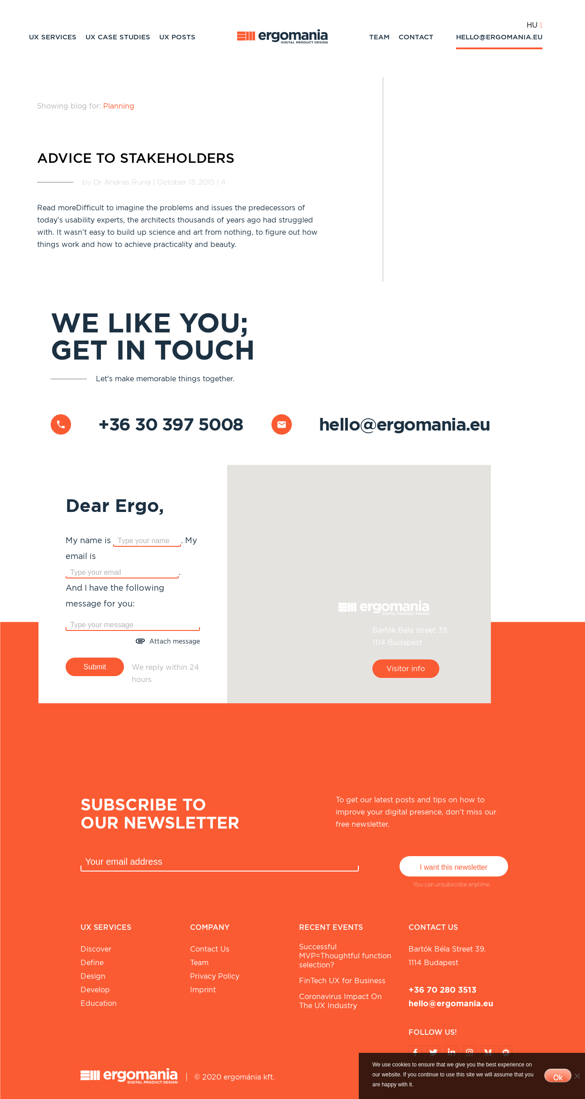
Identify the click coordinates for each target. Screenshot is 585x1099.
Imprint (203, 989)
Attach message (174, 641)
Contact (416, 37)
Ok (557, 1077)
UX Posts (177, 37)
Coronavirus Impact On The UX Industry (340, 1001)
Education (99, 1003)
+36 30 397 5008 (170, 424)
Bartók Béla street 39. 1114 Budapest (447, 956)
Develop (95, 989)
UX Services (52, 37)
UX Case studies (118, 37)
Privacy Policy (214, 976)
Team (379, 37)
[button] (358, 578)
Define (92, 962)
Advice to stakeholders (135, 158)
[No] (576, 1075)
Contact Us (209, 949)
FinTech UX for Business (342, 980)
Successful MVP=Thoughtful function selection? (345, 956)
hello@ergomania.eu (499, 37)
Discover (96, 949)
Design (93, 976)
